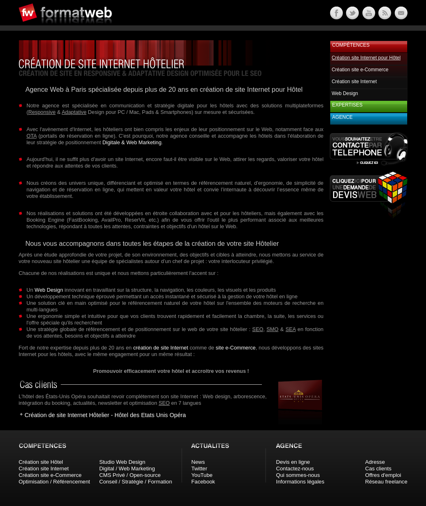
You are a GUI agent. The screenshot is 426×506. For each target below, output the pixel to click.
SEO (257, 329)
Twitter (199, 468)
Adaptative (74, 112)
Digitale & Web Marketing (131, 142)
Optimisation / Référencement (54, 482)
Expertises (347, 105)
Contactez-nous (295, 468)
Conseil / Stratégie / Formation (135, 482)
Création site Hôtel (41, 462)
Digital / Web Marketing (127, 468)
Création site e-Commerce (360, 70)
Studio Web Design (122, 462)
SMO (272, 329)
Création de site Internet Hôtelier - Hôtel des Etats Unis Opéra (105, 415)
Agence (342, 117)
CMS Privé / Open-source (129, 475)
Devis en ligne (293, 462)
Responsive (42, 112)
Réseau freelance (386, 482)
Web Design (49, 290)
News (198, 462)
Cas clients (378, 468)
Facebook (203, 482)
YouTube (202, 475)
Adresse (375, 462)
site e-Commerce (236, 348)
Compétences (351, 45)
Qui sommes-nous (298, 475)
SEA (291, 329)
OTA (32, 136)
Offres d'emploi (383, 475)
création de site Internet (160, 348)
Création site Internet (354, 81)
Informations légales (300, 482)
